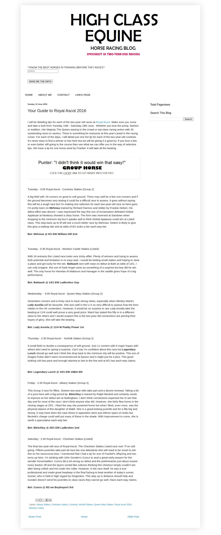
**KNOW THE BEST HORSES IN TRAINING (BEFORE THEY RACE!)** (66, 67)
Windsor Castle (36, 508)
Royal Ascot (103, 122)
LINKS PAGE (82, 94)
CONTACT (63, 94)
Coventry (73, 504)
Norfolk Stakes (86, 504)
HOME (29, 94)
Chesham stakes (60, 504)
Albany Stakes (43, 504)
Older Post (133, 516)
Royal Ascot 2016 (122, 504)
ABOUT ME (45, 94)
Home (84, 516)
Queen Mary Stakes (103, 504)
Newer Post (34, 516)
